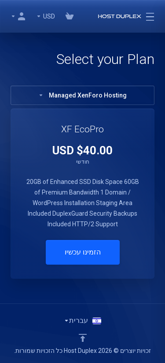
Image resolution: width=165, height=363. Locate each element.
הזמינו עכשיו (83, 252)
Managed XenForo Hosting (82, 95)
